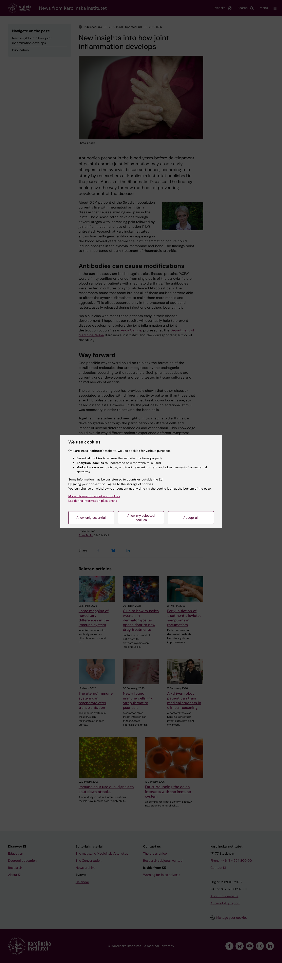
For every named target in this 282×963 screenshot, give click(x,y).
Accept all (191, 517)
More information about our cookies (94, 496)
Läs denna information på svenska (92, 501)
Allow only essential (91, 517)
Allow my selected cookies (141, 517)
